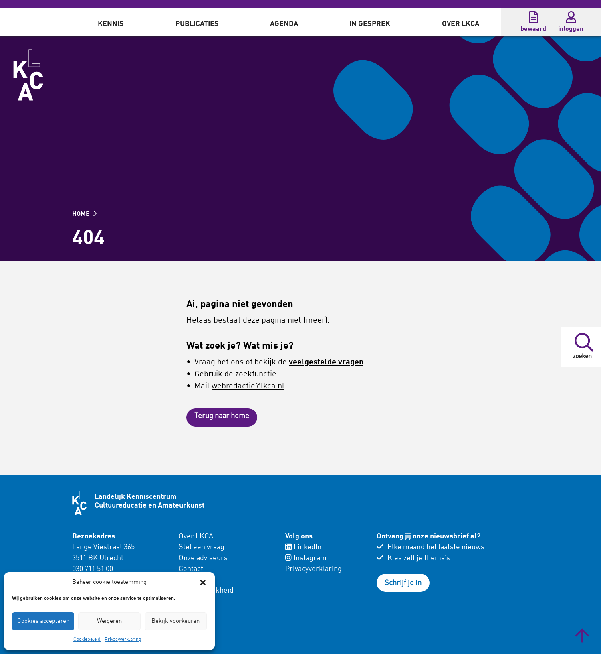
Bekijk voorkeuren (175, 621)
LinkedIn (303, 547)
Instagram (306, 558)
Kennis (111, 24)
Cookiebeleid (87, 639)
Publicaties (197, 24)
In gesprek (369, 24)
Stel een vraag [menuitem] (201, 547)
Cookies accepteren (43, 621)
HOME (84, 214)
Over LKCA (460, 24)
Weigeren (109, 621)
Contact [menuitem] (191, 569)
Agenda (284, 24)
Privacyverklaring (123, 639)
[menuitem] (111, 22)
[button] (203, 583)
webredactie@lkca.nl (248, 386)
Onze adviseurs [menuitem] (203, 558)
